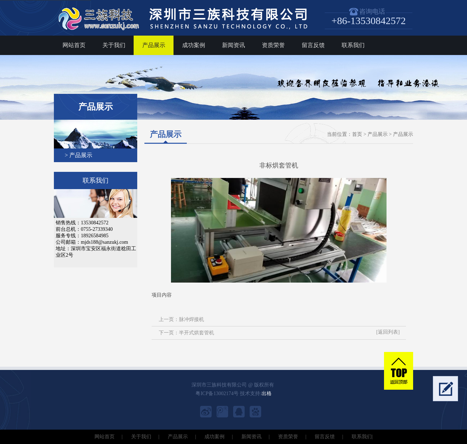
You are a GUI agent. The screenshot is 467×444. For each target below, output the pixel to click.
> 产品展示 (78, 155)
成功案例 (193, 45)
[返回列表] (387, 332)
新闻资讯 (233, 45)
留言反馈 (313, 45)
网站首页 (74, 45)
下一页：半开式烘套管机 (186, 332)
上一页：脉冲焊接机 (181, 319)
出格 (267, 393)
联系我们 (353, 45)
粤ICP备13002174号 (217, 393)
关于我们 (113, 45)
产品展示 (153, 45)
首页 (357, 134)
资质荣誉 (273, 45)
